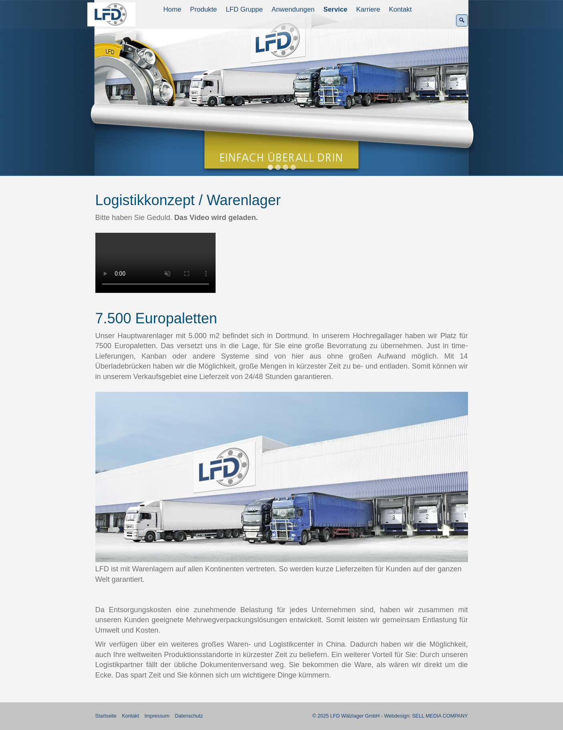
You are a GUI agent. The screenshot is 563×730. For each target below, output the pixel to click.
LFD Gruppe (244, 9)
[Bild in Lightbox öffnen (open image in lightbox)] (281, 477)
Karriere (368, 9)
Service (335, 9)
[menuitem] (172, 9)
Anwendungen (293, 9)
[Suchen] (462, 20)
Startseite (106, 716)
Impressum (156, 716)
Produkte (203, 9)
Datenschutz (189, 716)
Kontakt (400, 9)
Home (172, 9)
